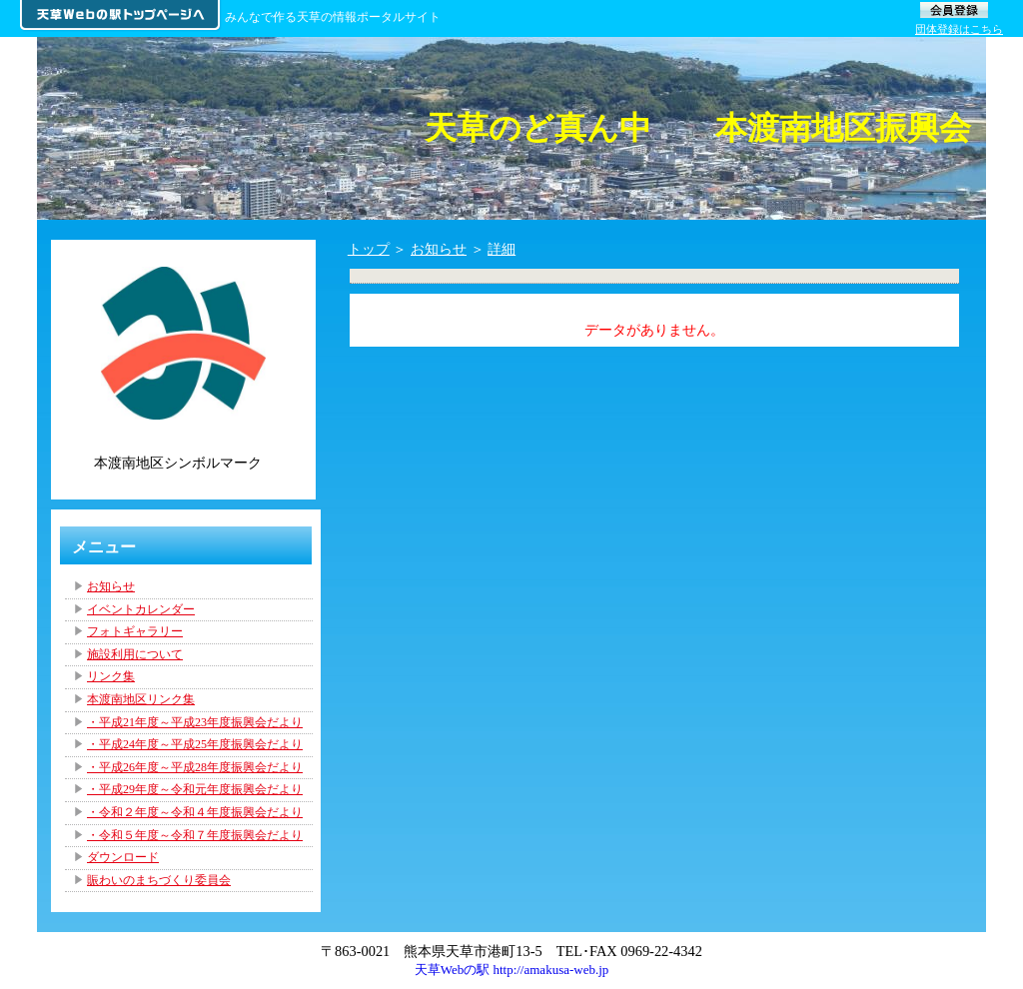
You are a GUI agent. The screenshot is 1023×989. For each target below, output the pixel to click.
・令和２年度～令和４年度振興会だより (195, 812)
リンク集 (111, 676)
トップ (369, 249)
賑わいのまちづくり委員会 (159, 880)
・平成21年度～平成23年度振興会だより (195, 722)
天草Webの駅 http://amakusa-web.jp (512, 969)
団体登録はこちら (959, 29)
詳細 (501, 249)
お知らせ (439, 249)
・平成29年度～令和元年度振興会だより (195, 789)
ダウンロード (123, 857)
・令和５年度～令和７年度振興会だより (195, 835)
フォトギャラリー (135, 631)
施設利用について (135, 654)
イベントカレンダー (141, 609)
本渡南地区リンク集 (141, 699)
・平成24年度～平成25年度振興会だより (195, 744)
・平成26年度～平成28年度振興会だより (195, 767)
